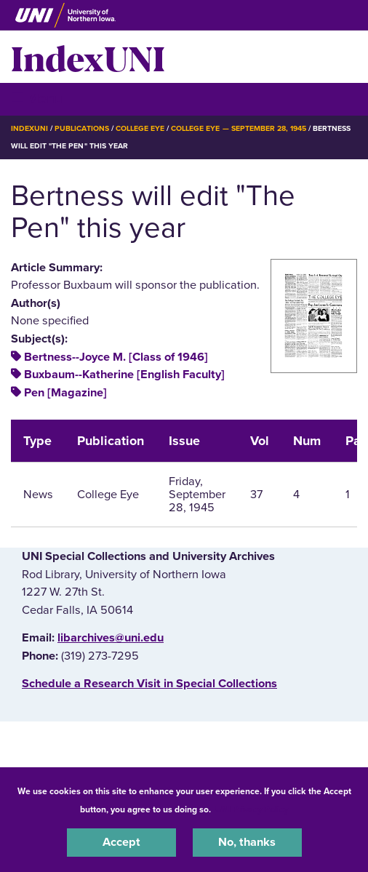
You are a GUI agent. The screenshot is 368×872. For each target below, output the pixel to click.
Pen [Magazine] (65, 392)
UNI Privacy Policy (251, 809)
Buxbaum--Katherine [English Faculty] (124, 374)
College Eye (140, 128)
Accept (121, 842)
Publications (81, 128)
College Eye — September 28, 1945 (238, 128)
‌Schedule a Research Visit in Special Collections (149, 683)
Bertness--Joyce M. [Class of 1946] (116, 357)
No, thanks (247, 842)
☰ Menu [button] (37, 98)
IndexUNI (88, 56)
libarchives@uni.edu (110, 638)
